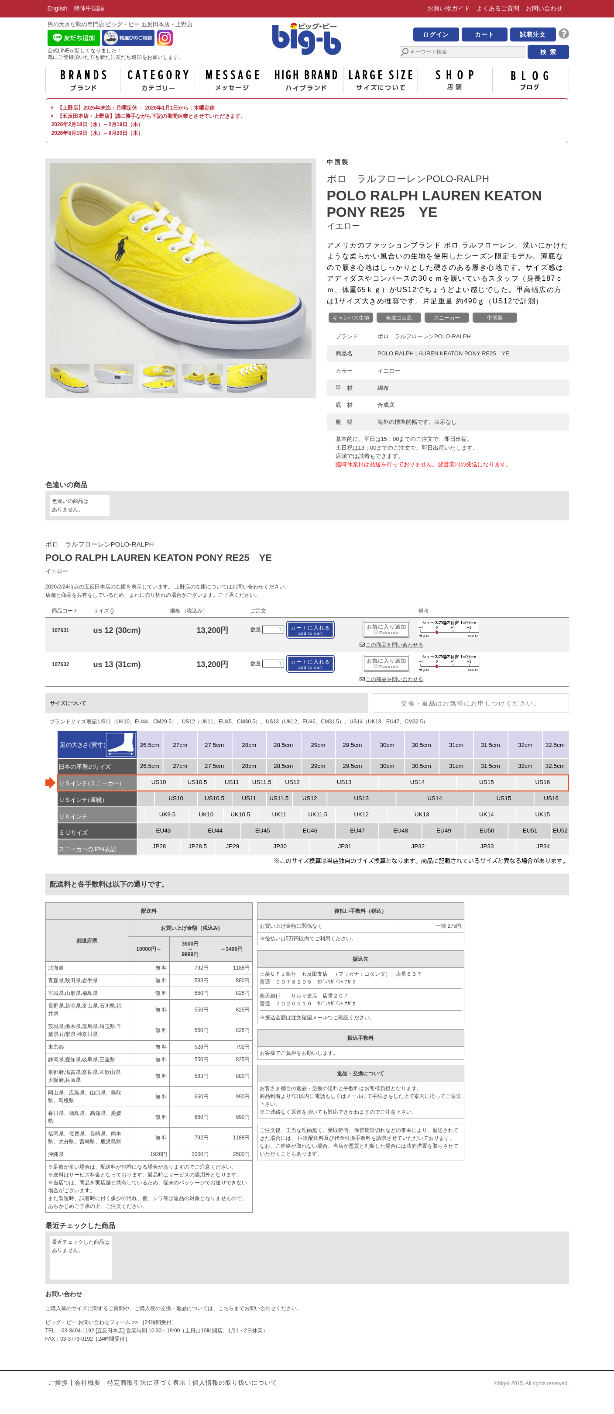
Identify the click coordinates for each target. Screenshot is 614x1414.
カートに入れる (310, 630)
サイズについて (380, 80)
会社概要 (88, 1382)
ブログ (530, 80)
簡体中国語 (89, 8)
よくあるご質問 (498, 8)
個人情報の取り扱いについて (235, 1382)
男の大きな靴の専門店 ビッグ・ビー (307, 40)
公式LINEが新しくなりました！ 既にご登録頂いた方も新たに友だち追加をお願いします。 (116, 54)
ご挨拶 (58, 1382)
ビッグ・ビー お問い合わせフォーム (87, 1322)
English (58, 8)
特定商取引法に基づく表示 (146, 1382)
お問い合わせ (544, 8)
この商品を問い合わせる (392, 645)
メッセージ (232, 80)
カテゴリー (157, 80)
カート (484, 34)
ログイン (436, 34)
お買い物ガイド (448, 8)
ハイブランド (306, 80)
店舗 (455, 80)
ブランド (83, 80)
